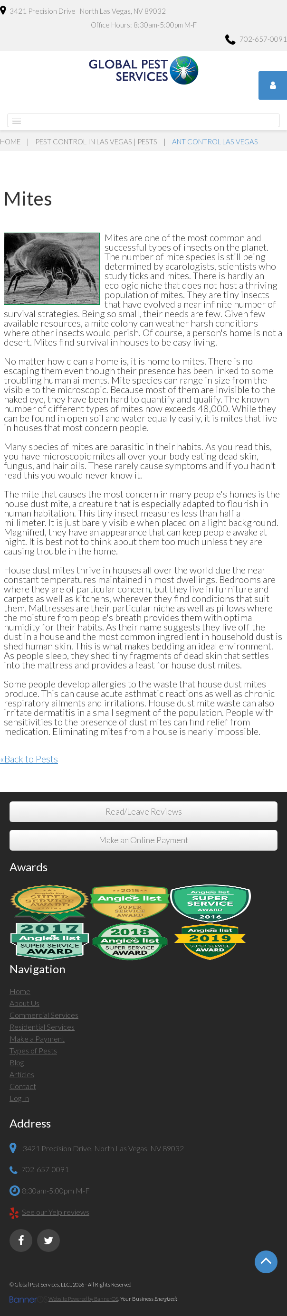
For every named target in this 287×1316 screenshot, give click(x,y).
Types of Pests (33, 1050)
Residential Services (42, 1026)
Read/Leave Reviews (143, 812)
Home (10, 141)
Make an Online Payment (143, 840)
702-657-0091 (256, 40)
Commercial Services (44, 1014)
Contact (23, 1085)
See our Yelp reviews (55, 1211)
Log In (19, 1097)
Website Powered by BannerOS (83, 1299)
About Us (24, 1002)
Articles (22, 1074)
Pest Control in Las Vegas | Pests (96, 141)
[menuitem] (143, 992)
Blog (17, 1062)
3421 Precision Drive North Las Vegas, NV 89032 (83, 10)
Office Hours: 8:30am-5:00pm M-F (144, 24)
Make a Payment (37, 1038)
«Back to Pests (29, 758)
